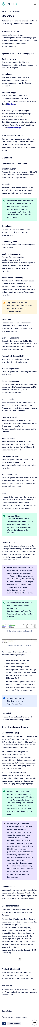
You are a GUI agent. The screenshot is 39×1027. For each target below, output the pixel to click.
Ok (4, 1023)
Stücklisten (11, 104)
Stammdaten (17, 11)
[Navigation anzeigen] (34, 1022)
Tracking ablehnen (14, 1023)
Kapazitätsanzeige (14, 128)
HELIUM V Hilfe (6, 11)
